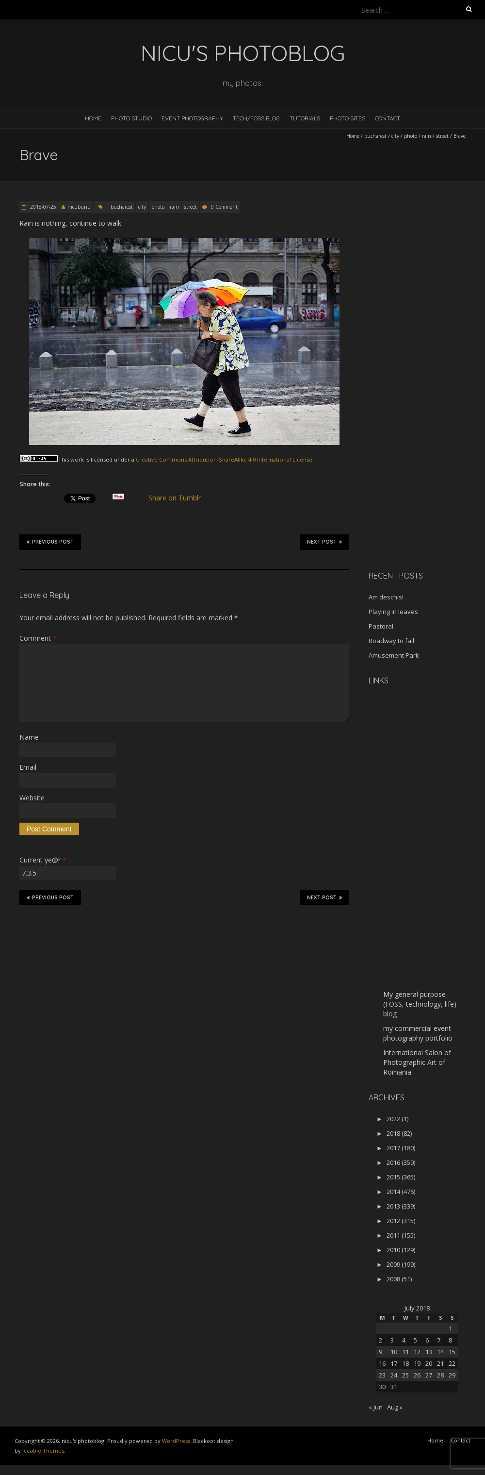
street (442, 136)
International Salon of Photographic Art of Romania (417, 1062)
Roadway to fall (391, 640)
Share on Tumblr (178, 498)
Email (27, 767)
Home (93, 118)
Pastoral (381, 626)
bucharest (375, 136)
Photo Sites (347, 118)
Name (29, 737)
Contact (387, 118)
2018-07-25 (42, 206)
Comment (37, 638)
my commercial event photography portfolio (418, 1033)
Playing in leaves (393, 611)
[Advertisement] (422, 409)
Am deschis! (386, 597)
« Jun (376, 1407)
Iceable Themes (43, 1450)
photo (410, 136)
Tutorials (305, 118)
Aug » (395, 1407)
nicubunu (79, 206)
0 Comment (224, 206)
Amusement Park (394, 655)
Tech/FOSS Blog (256, 118)
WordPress (176, 1440)
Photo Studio (131, 118)
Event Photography (192, 118)
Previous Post (50, 542)
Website (32, 797)
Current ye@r (42, 859)
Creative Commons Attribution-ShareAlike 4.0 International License (224, 459)
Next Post (324, 542)
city (395, 136)
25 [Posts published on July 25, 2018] (405, 1375)
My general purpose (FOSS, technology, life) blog (419, 1004)
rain (426, 136)
